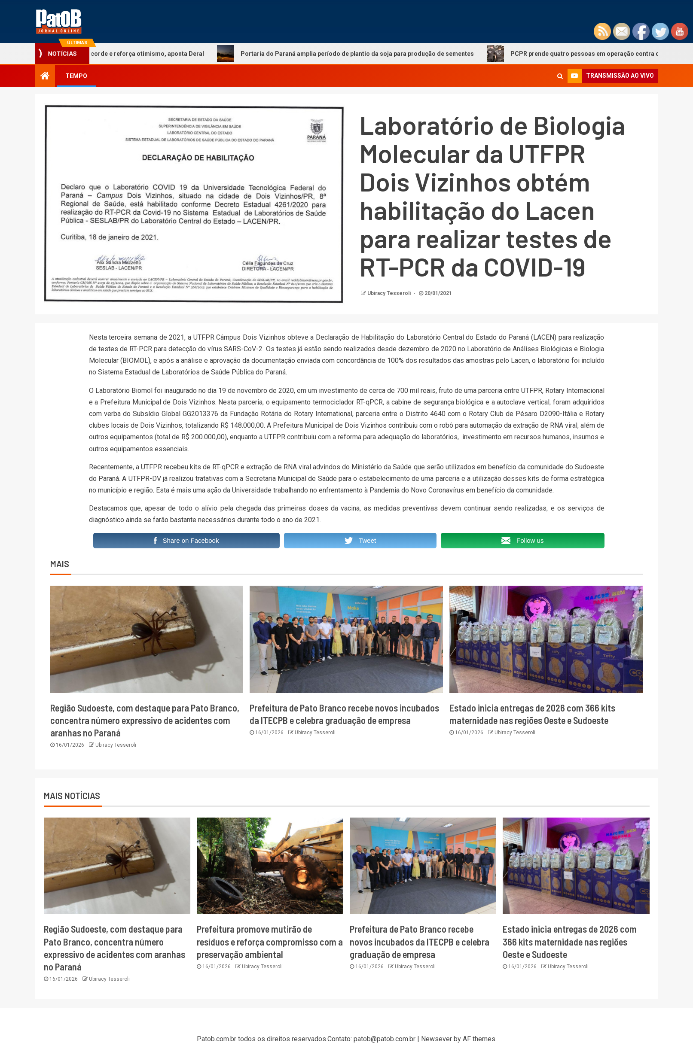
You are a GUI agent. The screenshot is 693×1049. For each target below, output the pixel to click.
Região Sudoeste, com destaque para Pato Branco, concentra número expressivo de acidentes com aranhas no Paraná (144, 720)
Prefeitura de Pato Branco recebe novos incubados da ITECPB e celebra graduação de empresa (419, 941)
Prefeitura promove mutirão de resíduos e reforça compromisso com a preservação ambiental (270, 941)
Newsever (436, 1039)
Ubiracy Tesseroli (389, 293)
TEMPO (76, 76)
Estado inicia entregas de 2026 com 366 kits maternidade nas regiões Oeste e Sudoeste (570, 941)
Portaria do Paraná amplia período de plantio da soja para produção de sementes (353, 53)
